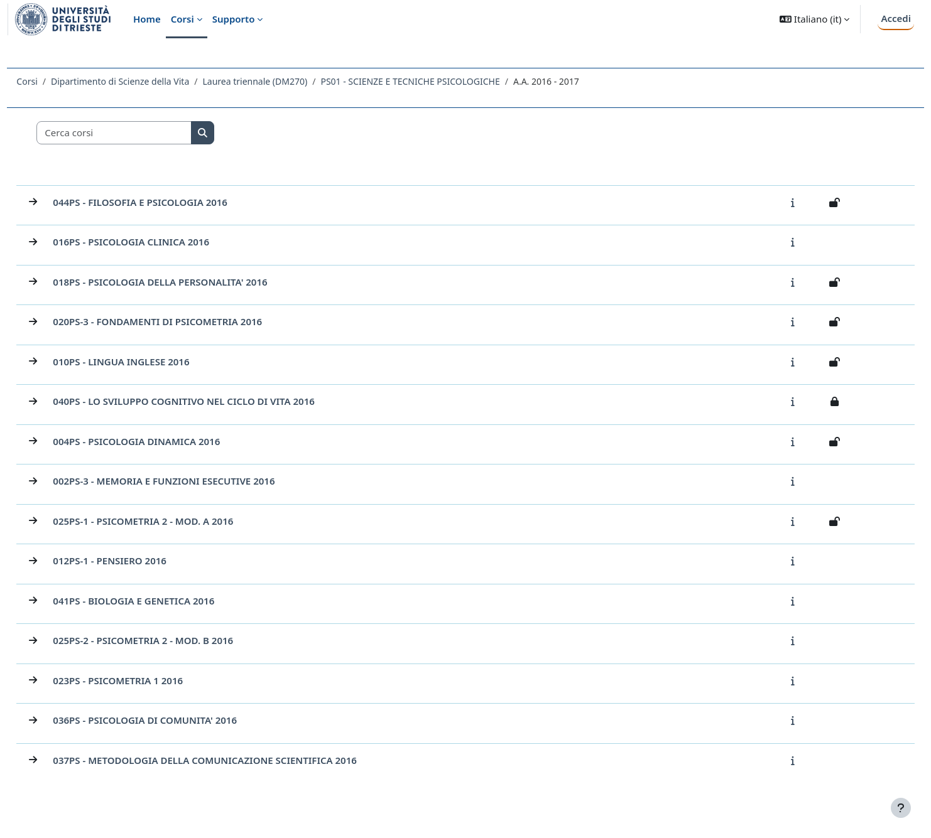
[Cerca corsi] (142, 132)
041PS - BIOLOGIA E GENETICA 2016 (161, 600)
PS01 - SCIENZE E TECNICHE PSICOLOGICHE (438, 81)
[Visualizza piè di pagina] (901, 808)
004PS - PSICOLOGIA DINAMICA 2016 (164, 441)
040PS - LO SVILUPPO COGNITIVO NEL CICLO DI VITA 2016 (211, 401)
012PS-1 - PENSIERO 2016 (138, 560)
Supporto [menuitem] (233, 19)
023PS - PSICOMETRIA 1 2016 (146, 680)
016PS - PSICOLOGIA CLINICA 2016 (159, 241)
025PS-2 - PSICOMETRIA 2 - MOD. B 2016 (171, 640)
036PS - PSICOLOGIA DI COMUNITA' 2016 (173, 720)
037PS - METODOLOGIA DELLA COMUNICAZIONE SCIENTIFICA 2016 (232, 760)
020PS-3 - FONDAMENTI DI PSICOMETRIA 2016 (185, 321)
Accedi (896, 18)
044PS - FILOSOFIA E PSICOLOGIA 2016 (168, 202)
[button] (814, 19)
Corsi (55, 81)
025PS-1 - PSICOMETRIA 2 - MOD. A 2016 (171, 521)
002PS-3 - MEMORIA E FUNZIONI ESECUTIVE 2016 (192, 481)
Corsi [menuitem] (182, 19)
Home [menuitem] (147, 19)
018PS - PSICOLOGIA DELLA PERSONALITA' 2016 (188, 282)
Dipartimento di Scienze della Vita (148, 81)
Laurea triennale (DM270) (283, 81)
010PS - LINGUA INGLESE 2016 (149, 361)
